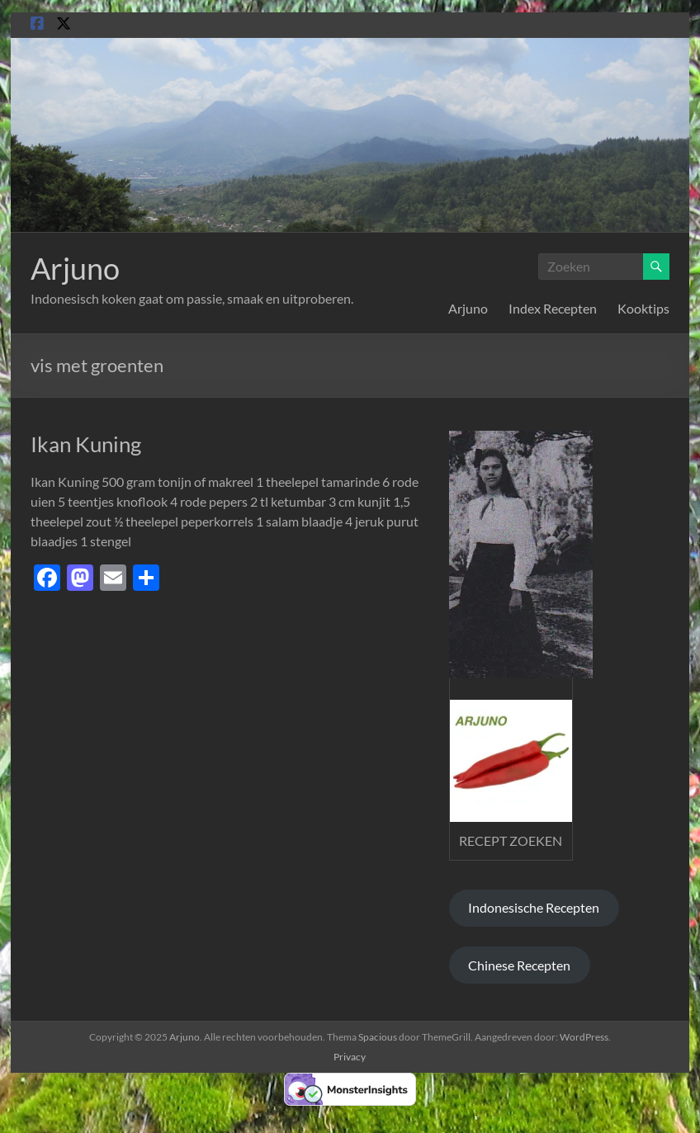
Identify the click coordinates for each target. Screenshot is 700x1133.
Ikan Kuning (86, 444)
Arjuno (75, 268)
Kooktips (643, 308)
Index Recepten (552, 308)
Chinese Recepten (519, 965)
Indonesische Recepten (533, 907)
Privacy (349, 1056)
